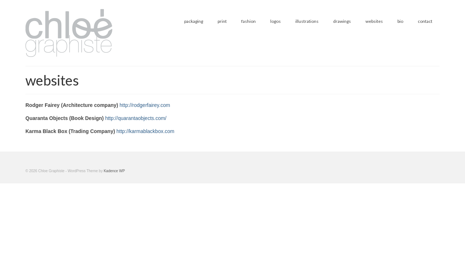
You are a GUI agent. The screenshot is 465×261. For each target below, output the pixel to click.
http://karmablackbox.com (146, 131)
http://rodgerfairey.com (145, 105)
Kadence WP (114, 171)
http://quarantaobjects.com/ (135, 118)
